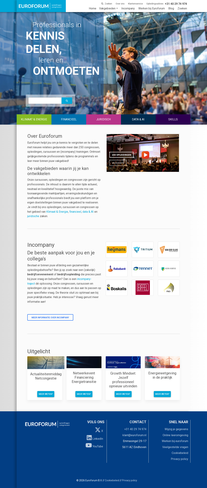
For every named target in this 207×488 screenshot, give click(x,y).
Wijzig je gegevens (176, 429)
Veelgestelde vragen (175, 447)
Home (92, 8)
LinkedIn (95, 437)
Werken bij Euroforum (151, 8)
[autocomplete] (45, 100)
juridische (33, 216)
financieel (75, 211)
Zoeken (182, 8)
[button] (67, 100)
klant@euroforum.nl (134, 435)
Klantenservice (135, 3)
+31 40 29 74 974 (135, 429)
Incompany (128, 8)
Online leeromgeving (175, 435)
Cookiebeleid (180, 453)
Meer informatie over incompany (50, 317)
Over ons (120, 3)
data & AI (88, 211)
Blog (171, 8)
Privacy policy (179, 459)
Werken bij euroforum (175, 441)
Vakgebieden (107, 8)
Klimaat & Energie (57, 211)
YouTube (94, 445)
